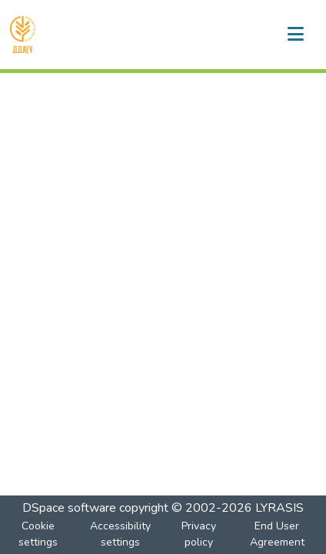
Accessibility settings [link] (120, 534)
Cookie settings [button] (38, 534)
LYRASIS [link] (279, 507)
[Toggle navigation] (295, 34)
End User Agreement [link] (277, 534)
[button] (22, 34)
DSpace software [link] (69, 507)
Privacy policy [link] (198, 534)
